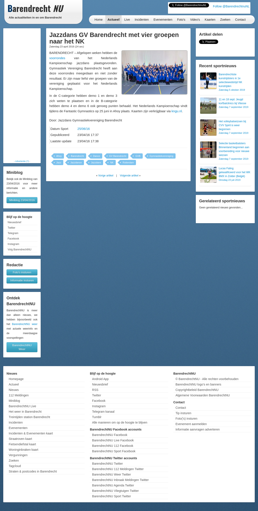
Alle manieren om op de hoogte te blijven (119, 422)
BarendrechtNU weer (24, 324)
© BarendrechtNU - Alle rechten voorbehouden (207, 379)
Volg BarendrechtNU (19, 249)
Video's (195, 19)
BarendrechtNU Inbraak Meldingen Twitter (120, 480)
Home (99, 19)
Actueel (113, 19)
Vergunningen (18, 455)
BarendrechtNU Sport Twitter (111, 496)
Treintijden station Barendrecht (29, 417)
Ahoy (59, 156)
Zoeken (225, 19)
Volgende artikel (129, 175)
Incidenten (142, 19)
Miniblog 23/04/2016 (22, 200)
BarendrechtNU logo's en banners (198, 384)
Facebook (13, 238)
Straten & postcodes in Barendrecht (33, 471)
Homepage (16, 379)
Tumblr (96, 417)
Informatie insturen (22, 280)
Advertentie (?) (22, 161)
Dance (96, 156)
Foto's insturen (22, 272)
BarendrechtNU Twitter (107, 463)
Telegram (13, 233)
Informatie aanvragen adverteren (198, 429)
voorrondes (57, 58)
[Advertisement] (22, 94)
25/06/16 (83, 129)
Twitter (11, 227)
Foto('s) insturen (187, 418)
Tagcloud (15, 466)
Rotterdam (128, 162)
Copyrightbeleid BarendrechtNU (197, 390)
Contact (240, 19)
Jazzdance (76, 162)
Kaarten (210, 19)
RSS (95, 390)
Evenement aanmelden (191, 424)
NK (111, 162)
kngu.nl (176, 111)
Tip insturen (183, 413)
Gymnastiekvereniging (161, 156)
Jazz (58, 162)
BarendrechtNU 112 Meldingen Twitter (118, 469)
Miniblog (14, 400)
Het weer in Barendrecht (25, 411)
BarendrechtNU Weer (22, 347)
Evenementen (163, 19)
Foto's (181, 19)
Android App (100, 379)
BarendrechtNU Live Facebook (113, 440)
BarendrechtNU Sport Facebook (113, 451)
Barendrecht (77, 156)
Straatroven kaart (20, 439)
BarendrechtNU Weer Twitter (111, 474)
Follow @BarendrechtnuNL (231, 6)
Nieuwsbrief (14, 222)
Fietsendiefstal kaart (22, 444)
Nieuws (14, 390)
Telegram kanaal (103, 411)
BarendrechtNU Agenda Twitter (113, 485)
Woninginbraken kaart (23, 449)
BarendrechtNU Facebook (109, 435)
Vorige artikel (105, 175)
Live (127, 19)
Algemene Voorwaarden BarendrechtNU (203, 395)
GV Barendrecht (117, 156)
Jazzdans (96, 162)
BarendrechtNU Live (22, 406)
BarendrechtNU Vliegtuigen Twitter (115, 491)
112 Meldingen (19, 395)
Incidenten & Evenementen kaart (31, 433)
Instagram (13, 244)
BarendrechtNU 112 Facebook (112, 445)
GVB (137, 156)
